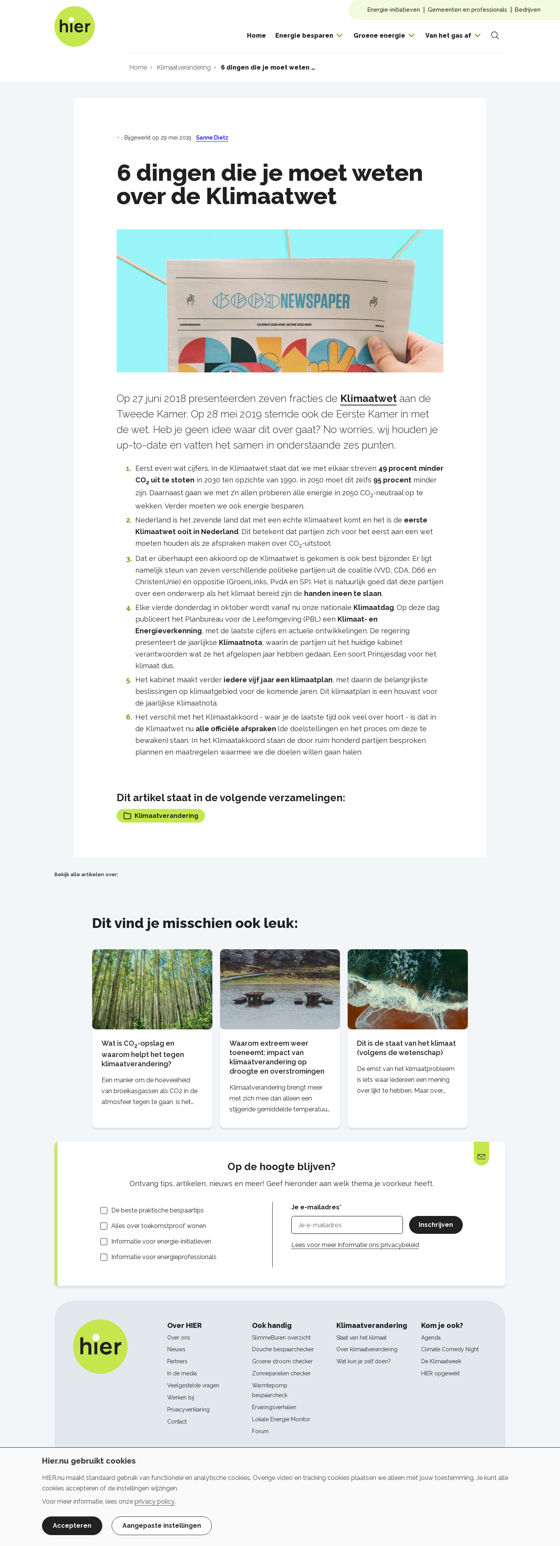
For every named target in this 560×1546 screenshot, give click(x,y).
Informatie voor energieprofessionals (164, 1257)
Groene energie (379, 35)
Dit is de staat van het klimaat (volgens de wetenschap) (406, 1048)
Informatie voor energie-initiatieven (161, 1241)
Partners (177, 1361)
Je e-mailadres (315, 1207)
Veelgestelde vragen (193, 1385)
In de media (182, 1373)
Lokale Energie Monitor (281, 1419)
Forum (260, 1431)
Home (256, 35)
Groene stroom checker (282, 1361)
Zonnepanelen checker (281, 1373)
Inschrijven (436, 1224)
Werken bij (180, 1397)
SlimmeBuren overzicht (281, 1338)
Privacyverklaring (188, 1409)
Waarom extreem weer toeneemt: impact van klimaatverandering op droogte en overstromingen (276, 1057)
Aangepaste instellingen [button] (161, 1525)
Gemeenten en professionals (467, 9)
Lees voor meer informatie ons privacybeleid (355, 1245)
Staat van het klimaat (361, 1338)
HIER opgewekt (440, 1373)
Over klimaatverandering (366, 1349)
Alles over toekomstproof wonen (158, 1226)
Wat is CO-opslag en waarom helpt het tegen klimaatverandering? (143, 1053)
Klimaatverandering (160, 816)
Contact (177, 1421)
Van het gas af (448, 35)
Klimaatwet (368, 398)
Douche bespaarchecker (283, 1349)
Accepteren (72, 1525)
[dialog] (280, 1496)
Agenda (431, 1338)
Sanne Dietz (212, 138)
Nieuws (176, 1349)
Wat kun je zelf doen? (363, 1361)
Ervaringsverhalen (274, 1407)
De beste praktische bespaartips (157, 1210)
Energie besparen (304, 35)
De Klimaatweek (441, 1361)
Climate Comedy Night (450, 1349)
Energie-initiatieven (394, 9)
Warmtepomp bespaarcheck (269, 1390)
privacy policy (155, 1501)
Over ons (178, 1338)
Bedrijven (528, 9)
